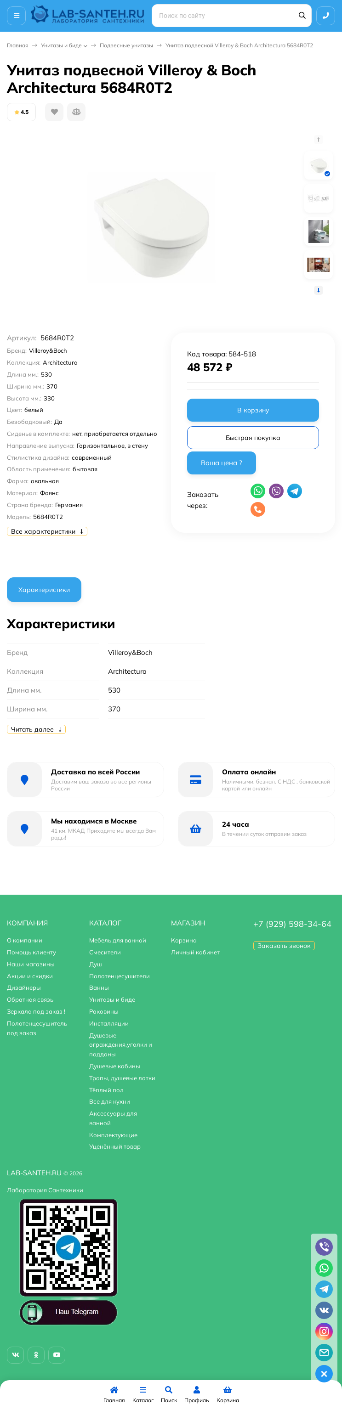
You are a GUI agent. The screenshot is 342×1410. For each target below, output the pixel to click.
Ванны (99, 987)
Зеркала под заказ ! (36, 1011)
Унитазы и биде (61, 45)
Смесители (105, 952)
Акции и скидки (30, 976)
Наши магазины (31, 964)
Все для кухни (109, 1101)
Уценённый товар (115, 1146)
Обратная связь (30, 999)
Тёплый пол (106, 1090)
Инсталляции (109, 1023)
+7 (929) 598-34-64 (292, 924)
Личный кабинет (195, 952)
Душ (95, 964)
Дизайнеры (24, 987)
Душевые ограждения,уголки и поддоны (120, 1045)
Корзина (184, 940)
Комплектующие (113, 1135)
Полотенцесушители (119, 976)
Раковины (104, 1011)
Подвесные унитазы (126, 45)
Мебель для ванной (117, 940)
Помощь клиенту (31, 952)
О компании (24, 940)
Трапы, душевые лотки (122, 1078)
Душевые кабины (114, 1066)
